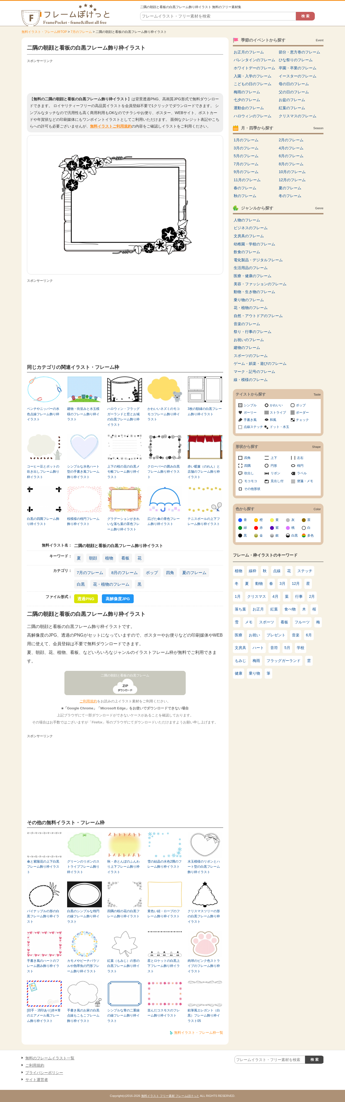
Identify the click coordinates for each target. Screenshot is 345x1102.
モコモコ (250, 481)
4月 (275, 596)
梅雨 (256, 660)
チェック (302, 420)
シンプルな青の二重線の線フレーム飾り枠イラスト (123, 1015)
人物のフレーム (247, 220)
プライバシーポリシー (44, 1072)
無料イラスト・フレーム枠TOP (44, 32)
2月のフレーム (291, 140)
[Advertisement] (125, 77)
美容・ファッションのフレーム (260, 284)
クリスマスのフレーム (297, 116)
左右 (300, 458)
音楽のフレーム (247, 324)
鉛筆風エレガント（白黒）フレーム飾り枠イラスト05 (204, 1015)
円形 (274, 466)
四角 (170, 572)
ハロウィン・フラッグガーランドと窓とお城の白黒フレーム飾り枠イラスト (123, 416)
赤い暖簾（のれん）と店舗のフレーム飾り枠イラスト (204, 472)
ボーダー (302, 412)
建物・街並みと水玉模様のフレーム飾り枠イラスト (83, 414)
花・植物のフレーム (111, 584)
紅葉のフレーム (292, 108)
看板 (125, 558)
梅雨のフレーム (247, 92)
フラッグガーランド (284, 660)
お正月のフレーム (249, 52)
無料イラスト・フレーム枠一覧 (198, 1033)
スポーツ (266, 622)
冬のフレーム (290, 196)
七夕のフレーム (247, 100)
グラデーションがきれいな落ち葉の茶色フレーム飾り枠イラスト (123, 524)
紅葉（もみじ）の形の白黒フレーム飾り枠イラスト (123, 966)
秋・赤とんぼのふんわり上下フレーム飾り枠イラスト (123, 867)
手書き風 (250, 420)
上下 (274, 458)
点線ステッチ (253, 427)
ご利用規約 (88, 701)
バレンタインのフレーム (254, 60)
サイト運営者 (36, 1079)
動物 (259, 583)
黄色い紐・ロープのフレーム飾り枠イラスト (163, 913)
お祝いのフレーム (249, 340)
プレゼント (276, 635)
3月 (282, 583)
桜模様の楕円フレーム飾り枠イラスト (83, 521)
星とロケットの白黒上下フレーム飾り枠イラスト (163, 966)
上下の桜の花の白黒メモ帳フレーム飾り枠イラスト (123, 472)
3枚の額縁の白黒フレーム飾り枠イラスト (205, 411)
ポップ (152, 572)
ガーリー (250, 412)
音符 (274, 648)
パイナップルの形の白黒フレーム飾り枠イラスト (43, 916)
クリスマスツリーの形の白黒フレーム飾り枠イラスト (204, 916)
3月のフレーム (246, 148)
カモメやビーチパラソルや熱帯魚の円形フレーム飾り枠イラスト (83, 966)
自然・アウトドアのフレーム (258, 316)
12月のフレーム (292, 180)
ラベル (302, 473)
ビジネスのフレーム (251, 228)
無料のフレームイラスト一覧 (49, 1058)
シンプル (250, 405)
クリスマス (256, 596)
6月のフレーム (291, 156)
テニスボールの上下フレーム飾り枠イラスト (204, 521)
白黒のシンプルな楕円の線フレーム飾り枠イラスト (83, 916)
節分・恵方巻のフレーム (299, 52)
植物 (109, 558)
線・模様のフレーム (251, 379)
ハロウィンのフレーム (252, 116)
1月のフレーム (246, 140)
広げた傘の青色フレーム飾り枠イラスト (163, 521)
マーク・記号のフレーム (254, 371)
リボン (275, 473)
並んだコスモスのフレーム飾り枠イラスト (163, 1012)
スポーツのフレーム (251, 355)
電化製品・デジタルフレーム (258, 260)
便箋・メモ (305, 481)
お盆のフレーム (292, 100)
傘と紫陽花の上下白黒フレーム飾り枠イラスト (43, 867)
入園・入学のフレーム (252, 76)
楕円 (300, 466)
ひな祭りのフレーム (296, 60)
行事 (299, 596)
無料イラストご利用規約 (111, 126)
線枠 (252, 571)
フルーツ (302, 622)
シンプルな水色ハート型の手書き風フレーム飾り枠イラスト (83, 472)
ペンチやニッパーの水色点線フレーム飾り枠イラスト (43, 414)
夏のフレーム (194, 572)
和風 (273, 420)
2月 (312, 596)
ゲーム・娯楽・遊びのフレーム (260, 363)
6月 (309, 635)
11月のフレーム (247, 180)
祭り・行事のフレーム (252, 331)
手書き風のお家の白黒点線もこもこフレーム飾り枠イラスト (83, 1015)
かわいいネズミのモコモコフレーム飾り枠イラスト (163, 414)
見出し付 (277, 481)
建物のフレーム (247, 347)
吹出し (249, 473)
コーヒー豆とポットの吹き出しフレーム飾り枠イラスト (43, 472)
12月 (296, 583)
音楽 (295, 635)
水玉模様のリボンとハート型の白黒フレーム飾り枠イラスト (204, 867)
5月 (287, 648)
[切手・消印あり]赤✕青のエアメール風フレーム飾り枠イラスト (44, 1015)
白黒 (81, 584)
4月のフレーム (291, 148)
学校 (300, 648)
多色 (310, 535)
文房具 (240, 648)
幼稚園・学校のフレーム (254, 244)
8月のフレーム (124, 572)
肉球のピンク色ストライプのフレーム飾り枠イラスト (204, 966)
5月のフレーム (246, 156)
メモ (249, 622)
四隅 (247, 466)
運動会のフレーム (249, 108)
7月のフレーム (81, 32)
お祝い (254, 635)
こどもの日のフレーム (252, 84)
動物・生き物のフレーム (254, 292)
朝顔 (93, 558)
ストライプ (278, 412)
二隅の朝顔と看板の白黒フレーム (125, 675)
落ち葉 (240, 609)
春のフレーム (245, 188)
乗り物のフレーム (249, 300)
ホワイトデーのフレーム (254, 68)
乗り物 (254, 673)
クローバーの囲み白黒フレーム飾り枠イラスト (163, 472)
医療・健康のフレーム (252, 276)
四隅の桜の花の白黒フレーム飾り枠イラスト (123, 913)
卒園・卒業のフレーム (297, 68)
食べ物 (290, 609)
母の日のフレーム (294, 84)
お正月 (258, 609)
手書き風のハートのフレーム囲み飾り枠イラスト (43, 966)
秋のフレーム (245, 196)
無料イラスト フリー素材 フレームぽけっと (170, 1095)
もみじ (240, 660)
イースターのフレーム (297, 76)
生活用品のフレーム (251, 268)
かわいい (276, 405)
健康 (238, 673)
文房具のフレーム (249, 236)
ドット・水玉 (279, 427)
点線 (277, 571)
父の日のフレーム (294, 92)
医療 (238, 635)
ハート (258, 648)
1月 (238, 596)
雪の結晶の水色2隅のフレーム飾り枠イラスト (164, 864)
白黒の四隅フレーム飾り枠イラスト (43, 521)
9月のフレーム (246, 172)
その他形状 (252, 489)
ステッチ (304, 571)
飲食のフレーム (247, 252)
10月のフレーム (292, 172)
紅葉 (274, 609)
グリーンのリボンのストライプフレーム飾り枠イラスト (83, 867)
